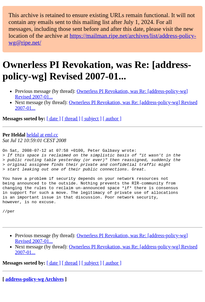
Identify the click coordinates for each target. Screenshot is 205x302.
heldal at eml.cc (42, 134)
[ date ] (54, 118)
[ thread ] (71, 118)
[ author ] (112, 118)
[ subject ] (92, 118)
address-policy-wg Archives (34, 294)
